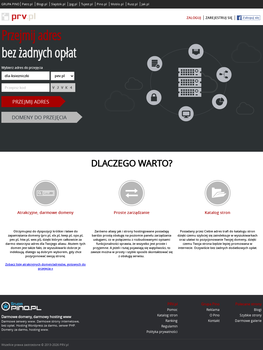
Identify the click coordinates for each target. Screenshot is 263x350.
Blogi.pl (42, 4)
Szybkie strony (251, 315)
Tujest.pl (87, 4)
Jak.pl (145, 4)
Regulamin (169, 326)
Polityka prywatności (162, 331)
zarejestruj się (219, 17)
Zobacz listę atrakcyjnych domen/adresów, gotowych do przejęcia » (45, 266)
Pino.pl (102, 4)
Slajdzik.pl (58, 4)
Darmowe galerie (248, 320)
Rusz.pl (133, 4)
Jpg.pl (73, 4)
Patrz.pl (27, 4)
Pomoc (172, 309)
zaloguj (194, 17)
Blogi (258, 309)
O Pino (215, 315)
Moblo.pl (117, 4)
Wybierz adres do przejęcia (22, 67)
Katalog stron (167, 315)
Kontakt (214, 320)
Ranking (171, 320)
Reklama (213, 309)
